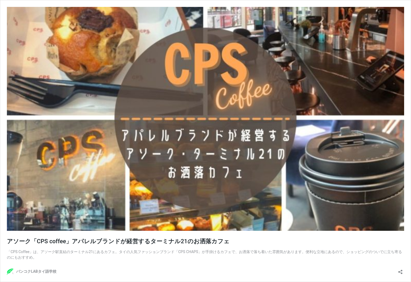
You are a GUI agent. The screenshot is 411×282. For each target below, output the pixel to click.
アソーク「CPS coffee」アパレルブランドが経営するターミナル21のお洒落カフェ (118, 241)
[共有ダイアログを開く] (400, 270)
